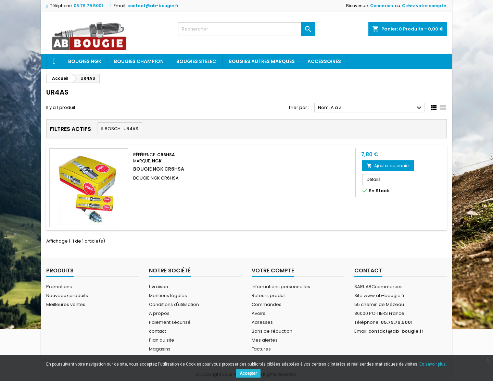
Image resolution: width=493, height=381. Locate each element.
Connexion (381, 6)
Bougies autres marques (262, 61)
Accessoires (324, 61)
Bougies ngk (84, 61)
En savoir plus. (433, 364)
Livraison (158, 286)
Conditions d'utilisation (174, 304)
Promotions (59, 286)
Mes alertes (265, 340)
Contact (368, 270)
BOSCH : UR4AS (121, 128)
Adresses (262, 322)
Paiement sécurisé (170, 322)
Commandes (266, 304)
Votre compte (273, 270)
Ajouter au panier (388, 166)
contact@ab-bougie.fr (153, 6)
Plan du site (161, 340)
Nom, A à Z (370, 108)
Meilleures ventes (65, 304)
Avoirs (258, 313)
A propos (159, 313)
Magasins (159, 349)
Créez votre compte (424, 6)
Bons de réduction (272, 331)
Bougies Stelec (196, 61)
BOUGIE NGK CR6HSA (158, 168)
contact (157, 331)
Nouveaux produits (67, 295)
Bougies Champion (139, 61)
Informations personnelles (281, 286)
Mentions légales (168, 295)
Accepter (248, 373)
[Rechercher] (246, 29)
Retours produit (269, 295)
